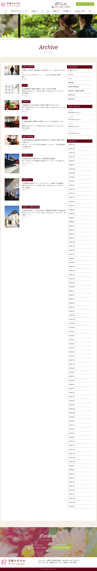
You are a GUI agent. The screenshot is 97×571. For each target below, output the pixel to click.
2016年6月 (72, 382)
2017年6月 (72, 337)
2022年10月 (72, 175)
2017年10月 (72, 325)
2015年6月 (72, 431)
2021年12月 (72, 191)
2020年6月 (72, 223)
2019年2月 (72, 272)
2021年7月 (72, 195)
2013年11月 (72, 504)
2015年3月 (72, 443)
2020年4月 (72, 232)
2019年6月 (72, 260)
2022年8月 (72, 179)
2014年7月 (72, 476)
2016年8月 (72, 374)
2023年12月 (72, 154)
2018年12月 (72, 280)
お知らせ (71, 76)
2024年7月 (72, 150)
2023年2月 (72, 167)
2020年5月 (72, 228)
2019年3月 (72, 268)
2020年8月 (72, 219)
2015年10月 (72, 415)
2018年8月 (72, 289)
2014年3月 (72, 488)
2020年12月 (72, 211)
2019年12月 (72, 244)
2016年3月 (72, 394)
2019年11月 (72, 248)
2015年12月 (72, 406)
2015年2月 (72, 447)
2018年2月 (72, 309)
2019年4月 (72, 264)
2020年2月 (72, 236)
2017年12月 (72, 317)
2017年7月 (72, 333)
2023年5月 (72, 162)
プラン (42, 11)
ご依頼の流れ (34, 11)
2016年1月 (72, 402)
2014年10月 (72, 463)
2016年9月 (72, 370)
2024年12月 (72, 146)
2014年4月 (72, 484)
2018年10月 (72, 284)
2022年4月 (72, 183)
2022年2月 (72, 187)
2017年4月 (72, 345)
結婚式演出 (71, 96)
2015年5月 (72, 435)
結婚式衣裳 (71, 101)
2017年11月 (72, 321)
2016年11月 (72, 366)
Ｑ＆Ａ (48, 11)
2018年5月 (72, 301)
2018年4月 (72, 305)
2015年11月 (72, 410)
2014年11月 (72, 459)
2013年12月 (72, 500)
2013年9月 (72, 508)
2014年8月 (72, 471)
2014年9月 (72, 467)
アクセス (90, 11)
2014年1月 (72, 496)
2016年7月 (72, 378)
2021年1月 (72, 207)
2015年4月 (72, 439)
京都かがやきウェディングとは (19, 11)
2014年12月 (72, 455)
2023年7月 (72, 158)
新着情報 (71, 84)
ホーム (6, 11)
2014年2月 (72, 492)
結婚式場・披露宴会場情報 (76, 92)
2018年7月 (72, 293)
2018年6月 (72, 297)
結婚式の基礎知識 (73, 88)
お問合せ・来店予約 (80, 11)
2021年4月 (72, 199)
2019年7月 (72, 256)
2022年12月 (72, 171)
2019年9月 (72, 252)
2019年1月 (72, 276)
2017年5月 (72, 341)
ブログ (70, 80)
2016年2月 (72, 398)
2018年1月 (72, 313)
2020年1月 (72, 240)
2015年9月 (72, 419)
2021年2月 (72, 203)
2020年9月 (72, 215)
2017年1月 (72, 358)
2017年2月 (72, 354)
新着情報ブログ (67, 11)
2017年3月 (72, 350)
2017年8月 (72, 329)
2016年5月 (72, 386)
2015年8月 (72, 423)
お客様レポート (56, 11)
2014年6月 (72, 480)
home (3, 39)
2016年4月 (72, 390)
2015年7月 (72, 427)
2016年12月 (72, 362)
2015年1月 (72, 451)
